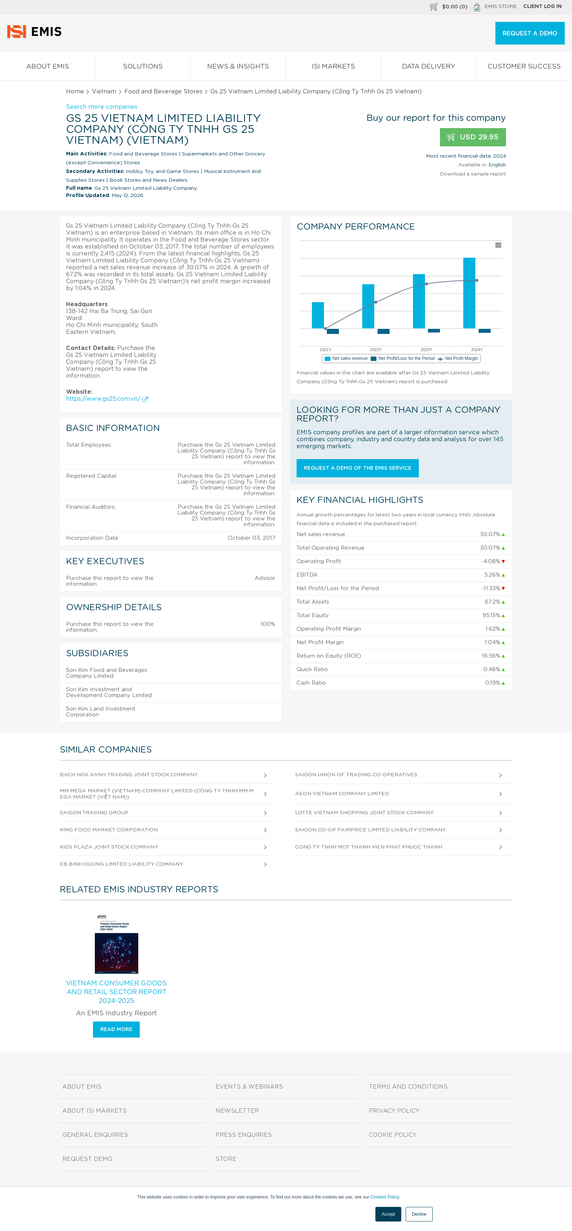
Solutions (143, 68)
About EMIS (47, 68)
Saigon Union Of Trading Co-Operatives (356, 774)
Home (75, 92)
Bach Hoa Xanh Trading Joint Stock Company (129, 774)
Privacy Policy (394, 1111)
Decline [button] (419, 1214)
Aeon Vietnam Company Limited (342, 793)
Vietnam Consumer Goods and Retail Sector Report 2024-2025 (116, 992)
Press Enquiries (244, 1135)
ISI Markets (333, 68)
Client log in (542, 6)
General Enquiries (95, 1135)
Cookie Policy (393, 1135)
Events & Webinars (249, 1087)
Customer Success (524, 68)
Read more (116, 1029)
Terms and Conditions (408, 1087)
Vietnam (104, 92)
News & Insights (238, 68)
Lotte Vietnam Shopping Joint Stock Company (364, 812)
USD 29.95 (473, 137)
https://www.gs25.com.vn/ (107, 399)
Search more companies (102, 107)
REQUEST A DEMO (530, 33)
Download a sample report (473, 174)
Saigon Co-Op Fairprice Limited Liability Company (370, 829)
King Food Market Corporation (109, 829)
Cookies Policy (384, 1197)
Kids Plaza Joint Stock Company (109, 847)
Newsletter (237, 1111)
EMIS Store (495, 7)
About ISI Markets (94, 1111)
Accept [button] (388, 1214)
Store (226, 1159)
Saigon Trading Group (94, 812)
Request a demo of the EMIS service (357, 468)
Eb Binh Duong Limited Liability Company (121, 864)
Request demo (87, 1159)
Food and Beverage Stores (163, 92)
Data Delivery (429, 68)
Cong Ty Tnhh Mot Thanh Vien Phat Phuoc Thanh (368, 847)
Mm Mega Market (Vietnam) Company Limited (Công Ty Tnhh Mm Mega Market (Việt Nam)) (157, 794)
